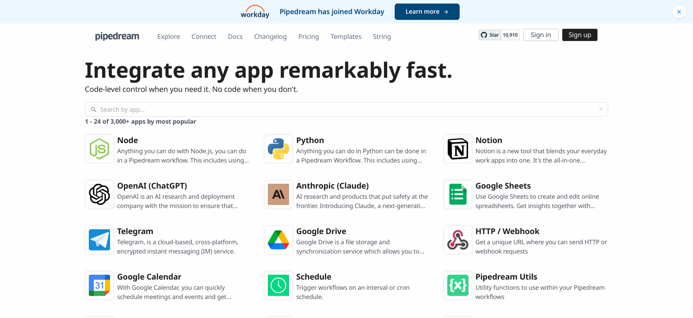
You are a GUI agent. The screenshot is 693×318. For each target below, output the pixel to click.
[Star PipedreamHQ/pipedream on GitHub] (490, 35)
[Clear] (601, 109)
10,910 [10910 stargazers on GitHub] (510, 35)
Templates (346, 36)
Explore (168, 36)
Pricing (308, 36)
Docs (235, 36)
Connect (203, 36)
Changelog (270, 36)
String (382, 36)
